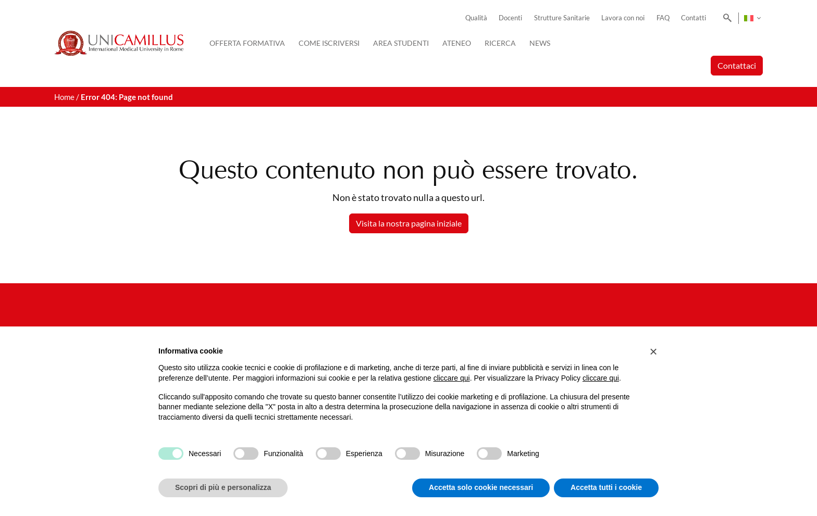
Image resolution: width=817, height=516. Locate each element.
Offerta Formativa (247, 43)
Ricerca (500, 43)
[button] (653, 351)
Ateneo (456, 43)
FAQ (663, 18)
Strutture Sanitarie (562, 18)
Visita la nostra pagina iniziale (409, 223)
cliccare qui (452, 378)
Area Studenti (401, 43)
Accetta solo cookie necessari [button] (481, 487)
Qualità (476, 18)
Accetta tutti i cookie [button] (606, 487)
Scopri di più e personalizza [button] (223, 487)
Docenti (510, 18)
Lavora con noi (623, 18)
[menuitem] (752, 18)
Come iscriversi (329, 43)
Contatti (693, 18)
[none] (752, 18)
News (539, 43)
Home (64, 97)
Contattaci (736, 65)
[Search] (725, 18)
